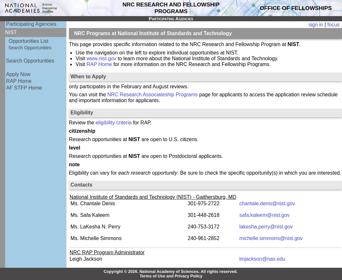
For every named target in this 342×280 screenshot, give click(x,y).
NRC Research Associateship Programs (152, 94)
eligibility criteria (114, 122)
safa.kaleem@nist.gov (264, 215)
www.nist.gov (101, 58)
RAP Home (19, 81)
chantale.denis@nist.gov (267, 203)
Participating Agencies (31, 24)
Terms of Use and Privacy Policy (171, 276)
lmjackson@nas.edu (262, 259)
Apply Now (18, 74)
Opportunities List (28, 41)
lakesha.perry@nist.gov (266, 226)
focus (333, 24)
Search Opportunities (30, 47)
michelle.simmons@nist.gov (271, 238)
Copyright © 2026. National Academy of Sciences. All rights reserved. (170, 271)
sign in (315, 24)
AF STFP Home (24, 88)
